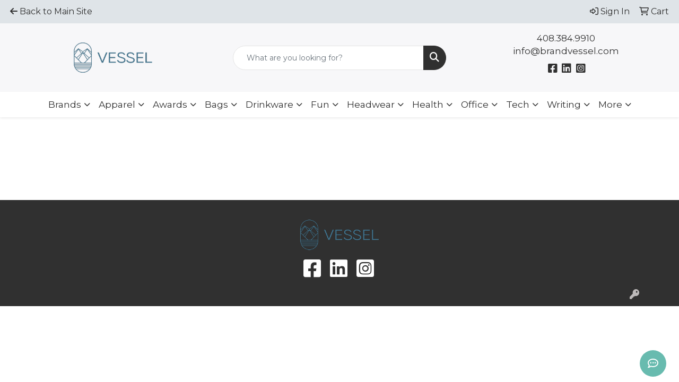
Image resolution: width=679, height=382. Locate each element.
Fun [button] (320, 104)
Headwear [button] (371, 104)
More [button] (610, 104)
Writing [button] (564, 104)
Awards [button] (170, 104)
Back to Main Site (51, 11)
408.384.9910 (566, 38)
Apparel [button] (117, 104)
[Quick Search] (328, 58)
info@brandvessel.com (566, 51)
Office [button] (475, 104)
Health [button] (427, 104)
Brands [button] (64, 104)
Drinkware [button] (269, 104)
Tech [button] (517, 104)
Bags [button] (216, 104)
